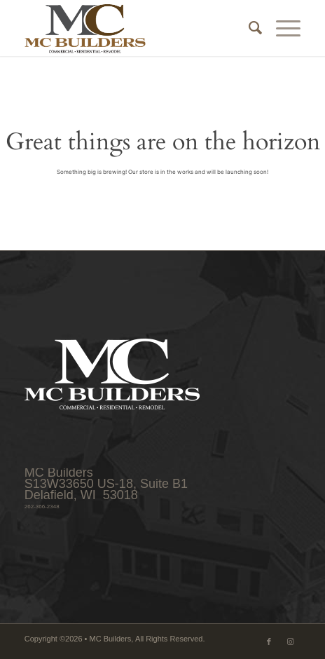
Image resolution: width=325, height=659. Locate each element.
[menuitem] (248, 28)
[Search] (248, 28)
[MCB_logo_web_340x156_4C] (135, 28)
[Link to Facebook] (268, 641)
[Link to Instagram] (289, 641)
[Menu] (281, 28)
